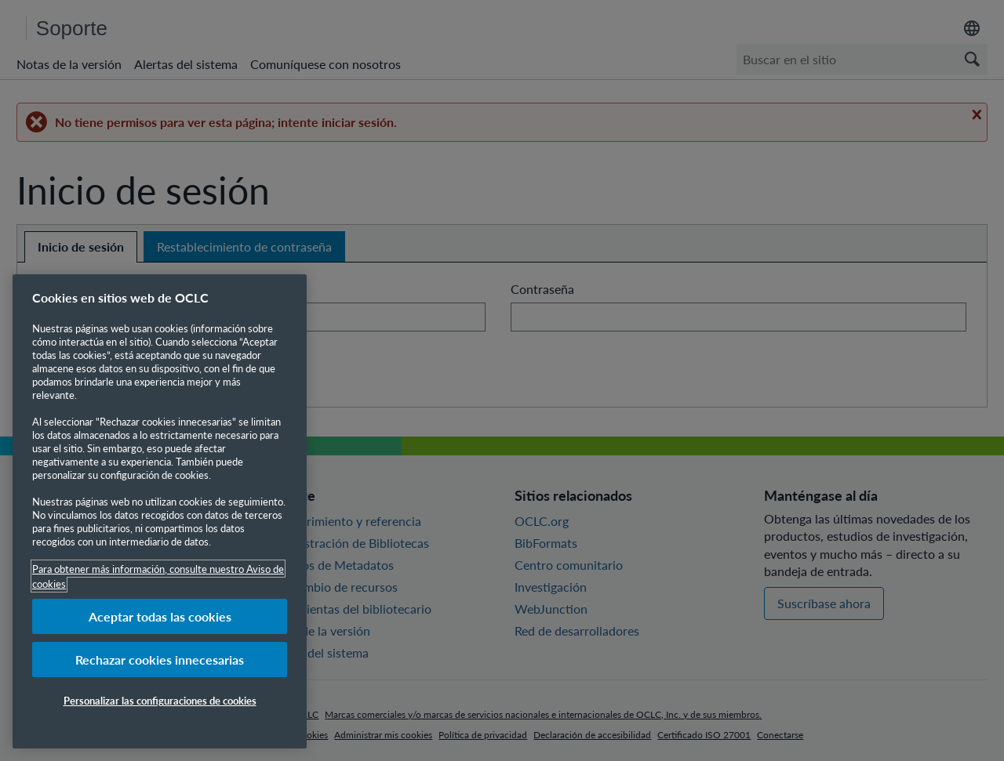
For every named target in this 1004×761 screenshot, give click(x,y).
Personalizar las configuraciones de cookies (160, 700)
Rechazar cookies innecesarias (159, 659)
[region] (160, 511)
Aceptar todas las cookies (160, 616)
